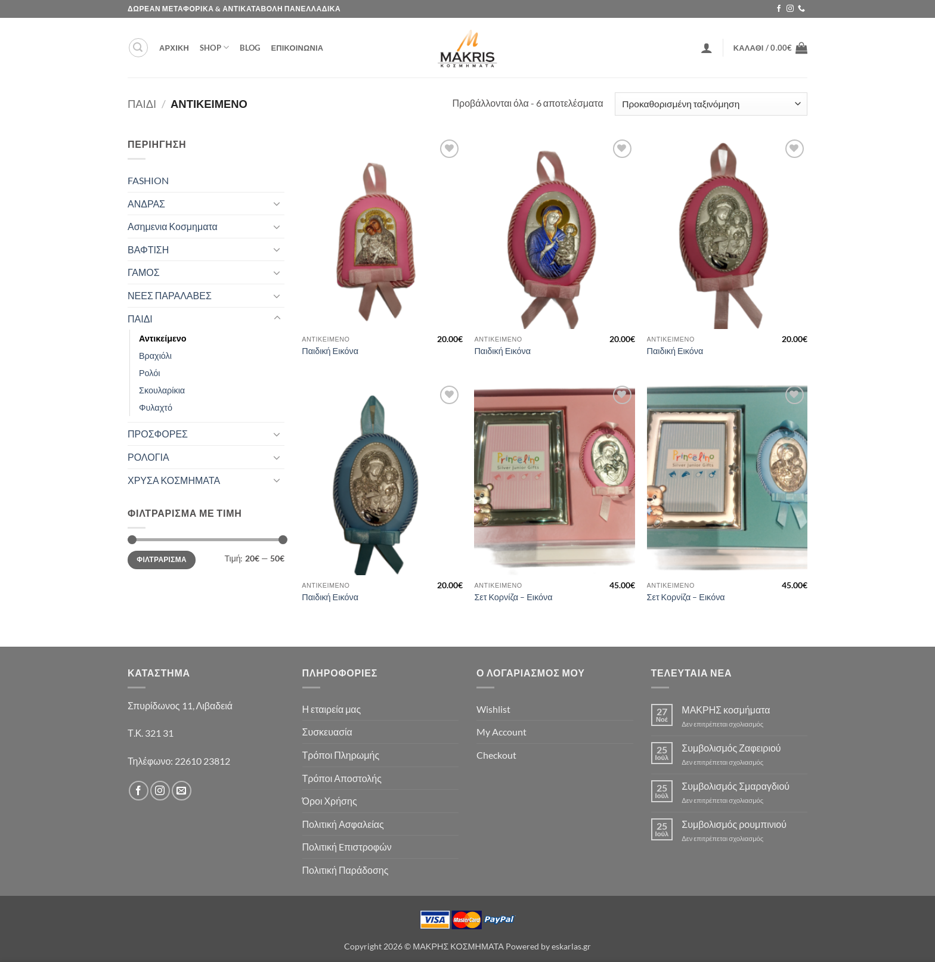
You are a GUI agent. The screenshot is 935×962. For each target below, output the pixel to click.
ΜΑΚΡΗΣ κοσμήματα (726, 709)
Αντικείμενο (163, 338)
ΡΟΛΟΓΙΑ (148, 457)
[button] (138, 47)
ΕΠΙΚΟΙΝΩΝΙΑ (297, 47)
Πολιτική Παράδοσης (345, 870)
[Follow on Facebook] (778, 9)
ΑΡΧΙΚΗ (174, 47)
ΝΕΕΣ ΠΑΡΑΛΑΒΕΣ (170, 295)
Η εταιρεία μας (331, 709)
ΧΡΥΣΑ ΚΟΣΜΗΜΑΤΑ (174, 480)
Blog (250, 47)
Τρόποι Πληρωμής (341, 755)
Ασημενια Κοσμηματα (173, 226)
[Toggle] (277, 203)
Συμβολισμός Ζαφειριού (731, 747)
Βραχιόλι (155, 355)
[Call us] (801, 9)
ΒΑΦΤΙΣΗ (148, 249)
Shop (214, 47)
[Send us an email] (181, 790)
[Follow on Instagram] (790, 9)
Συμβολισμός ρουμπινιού (734, 824)
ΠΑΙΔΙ (142, 103)
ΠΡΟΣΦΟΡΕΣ (158, 433)
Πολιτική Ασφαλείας (343, 824)
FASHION (148, 180)
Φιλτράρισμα (162, 559)
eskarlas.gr (571, 946)
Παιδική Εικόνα (330, 351)
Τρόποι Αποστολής (342, 778)
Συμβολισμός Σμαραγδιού (736, 786)
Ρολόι (149, 373)
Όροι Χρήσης (329, 800)
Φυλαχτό (155, 407)
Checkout (496, 755)
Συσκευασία (327, 731)
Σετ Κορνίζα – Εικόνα (513, 597)
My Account (501, 731)
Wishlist (493, 709)
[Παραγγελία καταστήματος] (711, 104)
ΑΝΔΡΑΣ (146, 203)
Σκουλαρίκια (162, 390)
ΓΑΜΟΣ (144, 272)
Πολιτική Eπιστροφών (347, 846)
